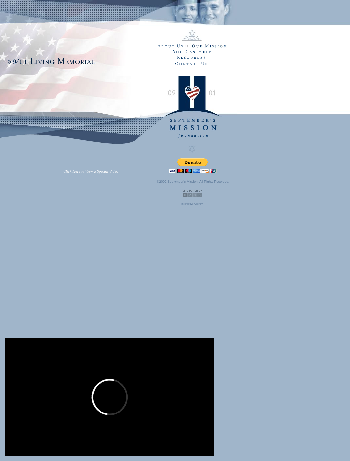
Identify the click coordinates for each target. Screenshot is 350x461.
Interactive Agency (192, 203)
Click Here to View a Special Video (90, 171)
